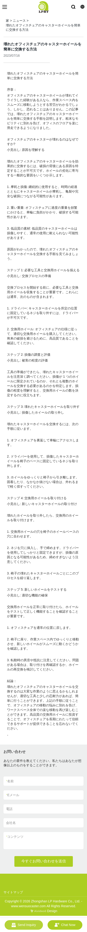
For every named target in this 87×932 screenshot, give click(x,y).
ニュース (19, 20)
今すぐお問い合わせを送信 (43, 861)
